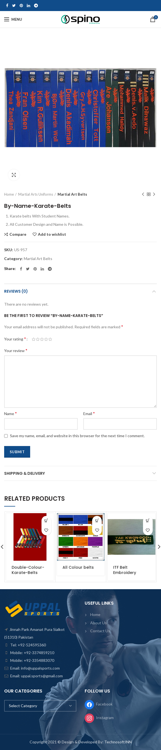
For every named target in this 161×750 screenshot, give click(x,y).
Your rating (15, 338)
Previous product (143, 194)
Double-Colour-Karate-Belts (28, 570)
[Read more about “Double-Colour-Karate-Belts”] (46, 521)
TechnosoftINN (118, 741)
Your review (15, 350)
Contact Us (100, 630)
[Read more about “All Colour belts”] (97, 521)
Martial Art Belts (72, 194)
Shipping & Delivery (24, 473)
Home (9, 194)
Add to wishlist (52, 234)
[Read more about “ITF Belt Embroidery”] (148, 521)
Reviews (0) (16, 291)
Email (89, 413)
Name (10, 413)
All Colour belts (78, 567)
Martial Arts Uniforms (35, 194)
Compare (17, 234)
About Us (98, 622)
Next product (154, 194)
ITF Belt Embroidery (124, 570)
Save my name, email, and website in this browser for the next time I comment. (77, 435)
